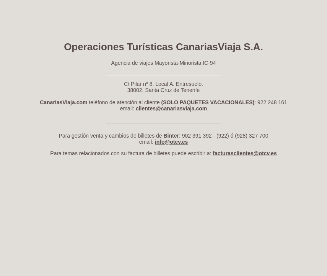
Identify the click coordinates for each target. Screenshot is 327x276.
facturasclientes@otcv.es (245, 153)
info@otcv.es (171, 142)
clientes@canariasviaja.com (171, 108)
